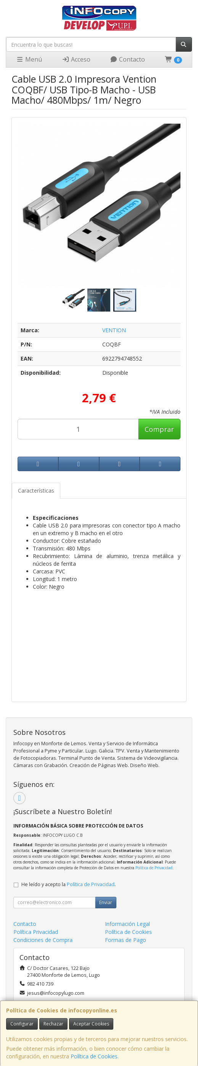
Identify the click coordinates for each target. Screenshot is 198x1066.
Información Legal (127, 923)
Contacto (127, 59)
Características (36, 490)
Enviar (105, 902)
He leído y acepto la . (68, 884)
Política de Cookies (94, 1056)
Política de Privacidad (153, 867)
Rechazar (53, 1023)
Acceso (76, 59)
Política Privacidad (35, 931)
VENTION (114, 330)
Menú (29, 59)
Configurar (22, 1023)
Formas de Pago (125, 940)
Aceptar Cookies (91, 1023)
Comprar (159, 429)
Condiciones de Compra (42, 940)
